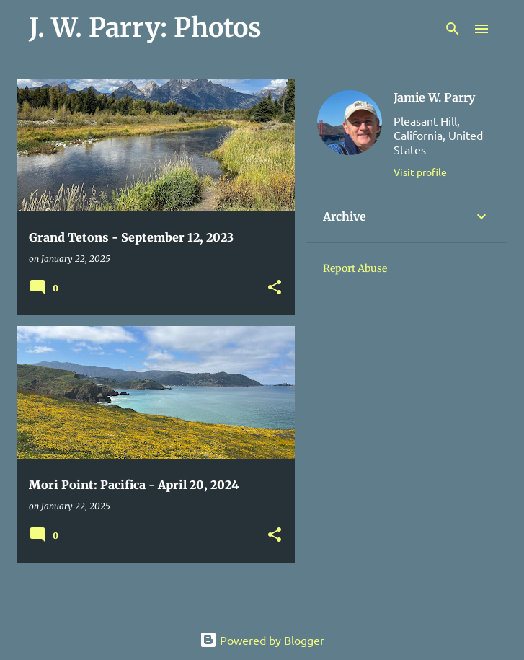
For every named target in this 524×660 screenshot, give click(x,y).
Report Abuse (355, 268)
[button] (274, 288)
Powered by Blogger (262, 640)
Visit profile (420, 171)
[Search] (452, 29)
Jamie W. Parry (434, 97)
